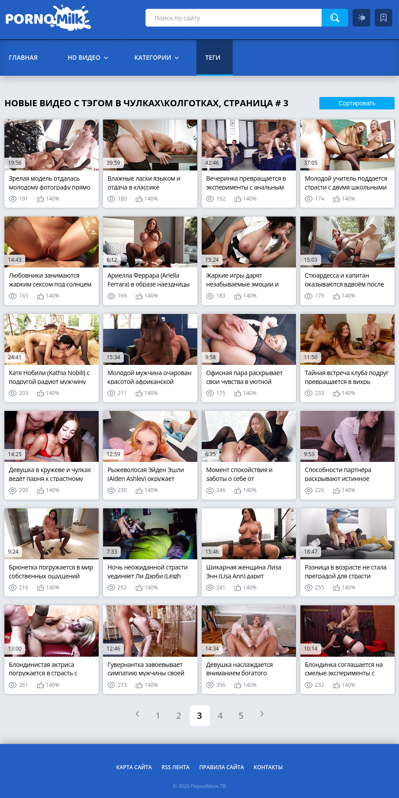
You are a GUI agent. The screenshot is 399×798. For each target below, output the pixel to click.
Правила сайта (221, 767)
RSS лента (175, 767)
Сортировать (357, 103)
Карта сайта (134, 767)
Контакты (268, 767)
